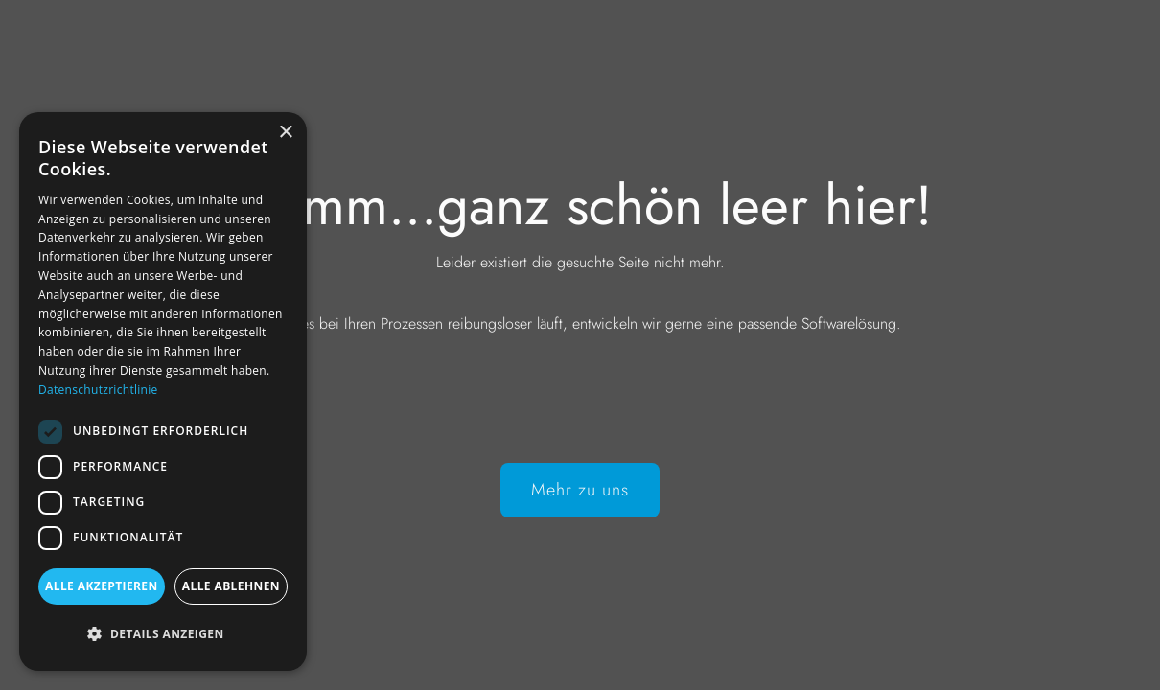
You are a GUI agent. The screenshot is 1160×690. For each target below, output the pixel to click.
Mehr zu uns (580, 489)
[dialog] (163, 391)
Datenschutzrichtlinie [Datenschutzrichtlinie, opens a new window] (98, 389)
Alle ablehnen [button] (231, 586)
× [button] (285, 133)
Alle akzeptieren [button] (101, 586)
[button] (163, 634)
